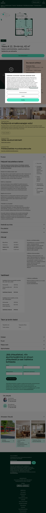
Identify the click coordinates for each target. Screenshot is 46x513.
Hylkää (23, 96)
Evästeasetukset (23, 92)
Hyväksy (23, 100)
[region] (23, 88)
